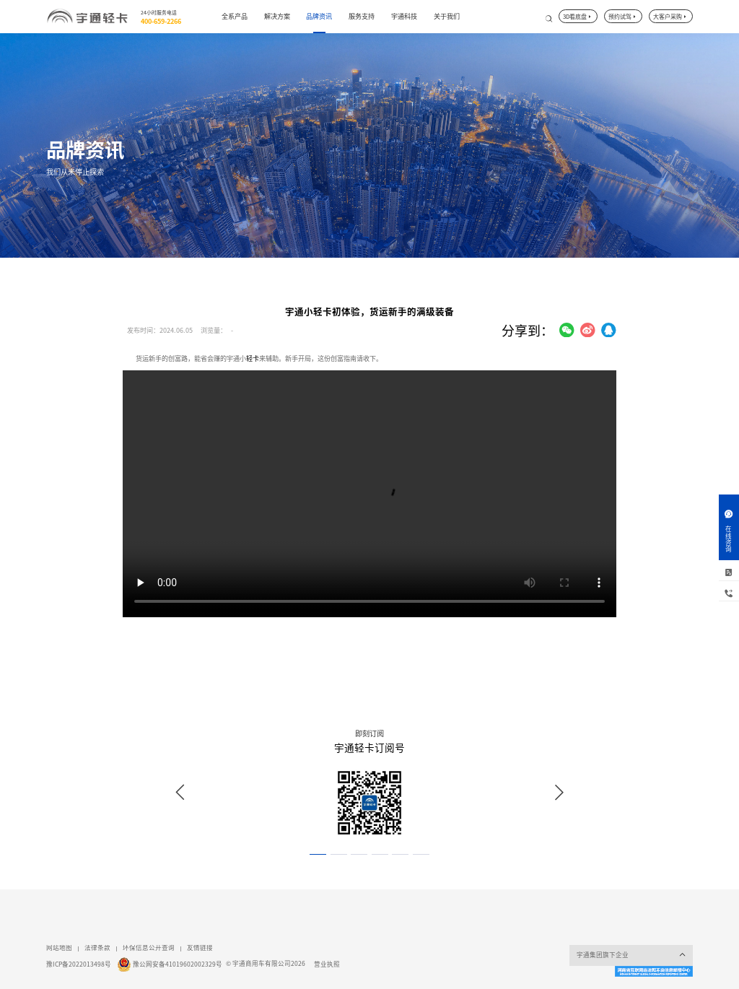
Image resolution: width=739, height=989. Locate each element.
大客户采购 (670, 16)
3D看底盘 (577, 16)
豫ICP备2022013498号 (78, 964)
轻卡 (252, 358)
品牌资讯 (319, 16)
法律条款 (97, 948)
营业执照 (327, 964)
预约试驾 (622, 16)
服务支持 (362, 16)
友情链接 (200, 948)
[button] (318, 854)
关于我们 (447, 16)
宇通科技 (404, 16)
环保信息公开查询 (149, 948)
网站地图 (59, 948)
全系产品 (235, 16)
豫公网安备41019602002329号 (177, 964)
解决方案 (277, 16)
